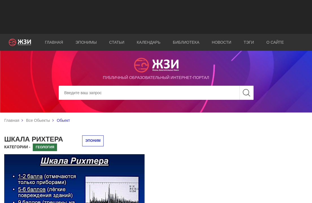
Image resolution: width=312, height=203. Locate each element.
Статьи (117, 42)
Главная (54, 42)
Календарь (148, 42)
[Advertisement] (156, 17)
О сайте (275, 42)
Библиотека (186, 42)
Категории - (17, 147)
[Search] (156, 93)
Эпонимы (86, 42)
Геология (45, 147)
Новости (221, 42)
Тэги (249, 42)
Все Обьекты (38, 120)
